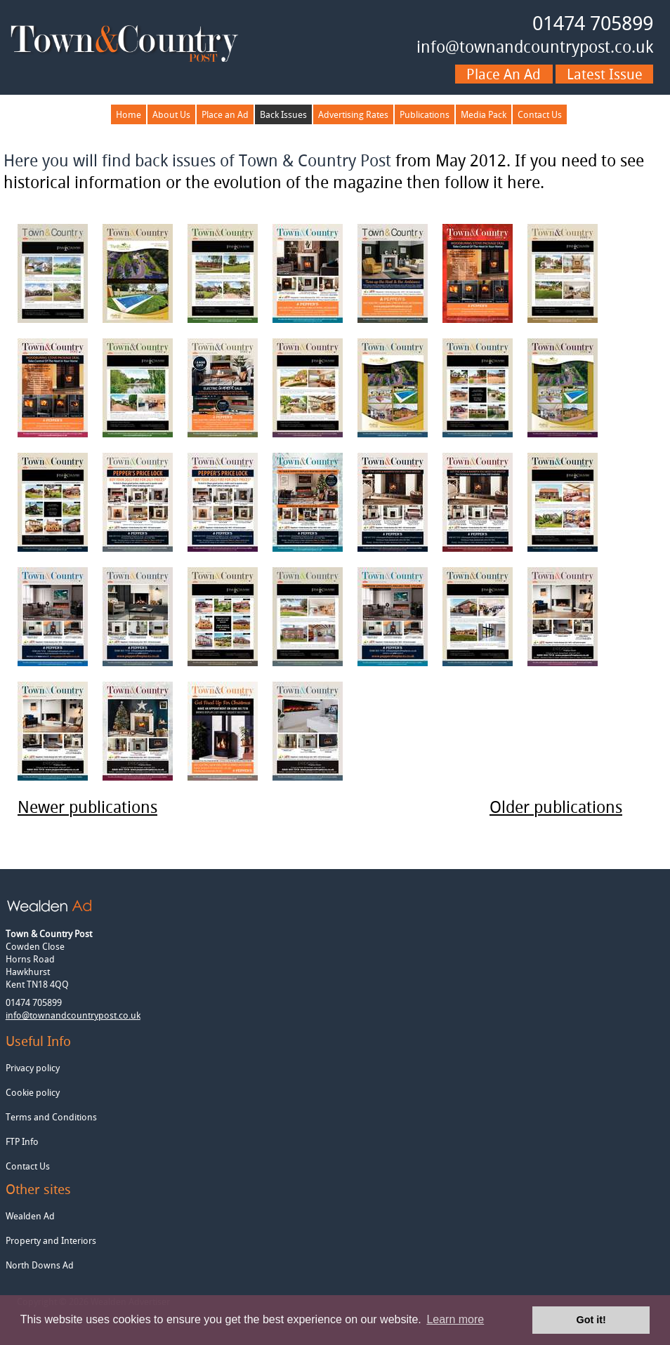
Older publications (556, 807)
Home (128, 114)
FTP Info (22, 1141)
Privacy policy (33, 1067)
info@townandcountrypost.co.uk (534, 47)
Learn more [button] (455, 1319)
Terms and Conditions (51, 1117)
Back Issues (283, 114)
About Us (171, 114)
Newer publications (87, 807)
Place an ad (503, 74)
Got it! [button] (591, 1319)
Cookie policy (33, 1092)
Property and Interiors (51, 1240)
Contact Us (540, 114)
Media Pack (483, 114)
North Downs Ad (40, 1265)
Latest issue (605, 74)
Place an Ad (225, 114)
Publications (424, 114)
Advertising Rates (353, 114)
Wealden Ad (30, 1216)
